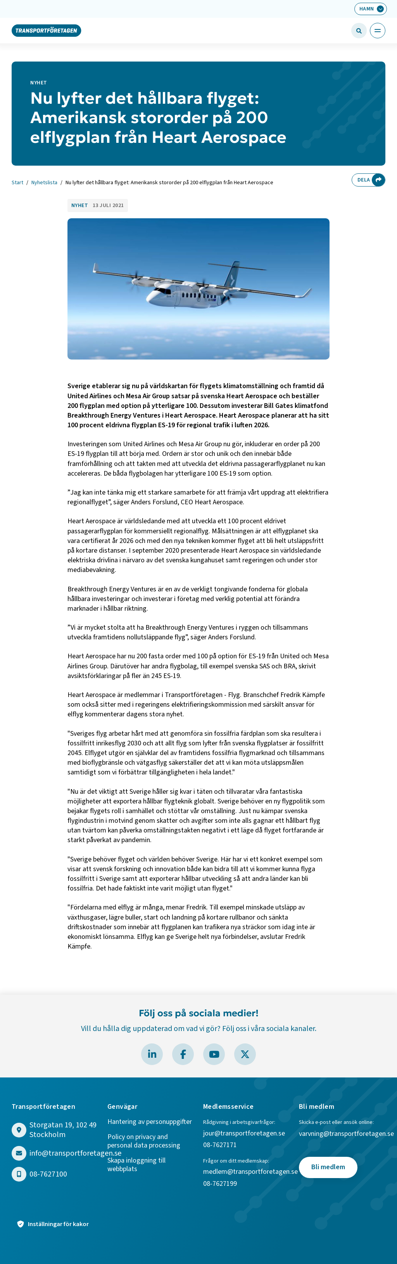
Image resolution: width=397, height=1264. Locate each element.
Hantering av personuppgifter (149, 1122)
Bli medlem (328, 1167)
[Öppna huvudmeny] (377, 30)
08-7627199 (220, 1184)
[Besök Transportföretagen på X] (245, 1054)
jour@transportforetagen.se (244, 1133)
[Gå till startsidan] (46, 30)
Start (17, 183)
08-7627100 (48, 1174)
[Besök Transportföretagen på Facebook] (183, 1054)
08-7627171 (220, 1145)
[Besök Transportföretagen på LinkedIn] (152, 1054)
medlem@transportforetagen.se (250, 1172)
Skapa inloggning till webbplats (136, 1165)
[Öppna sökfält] (359, 30)
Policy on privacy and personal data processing (143, 1141)
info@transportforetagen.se (75, 1153)
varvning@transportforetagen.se (346, 1134)
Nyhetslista (44, 183)
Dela (363, 180)
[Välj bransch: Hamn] (370, 9)
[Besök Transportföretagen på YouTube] (214, 1054)
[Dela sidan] (378, 180)
